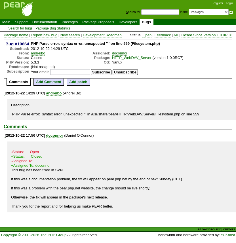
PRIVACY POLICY (209, 229)
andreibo (38, 53)
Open (146, 35)
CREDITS (229, 229)
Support (21, 22)
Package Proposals (98, 22)
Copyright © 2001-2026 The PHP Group (33, 235)
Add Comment (48, 82)
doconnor (119, 53)
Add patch (78, 82)
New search (70, 35)
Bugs (146, 22)
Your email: (40, 72)
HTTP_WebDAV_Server (131, 58)
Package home (16, 35)
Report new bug (44, 35)
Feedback (163, 35)
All (176, 35)
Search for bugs (20, 28)
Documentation (44, 22)
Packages (70, 22)
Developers (128, 22)
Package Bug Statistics (53, 28)
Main (6, 22)
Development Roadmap (102, 35)
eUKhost (228, 235)
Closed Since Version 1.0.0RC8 (206, 35)
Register (218, 3)
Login (229, 3)
